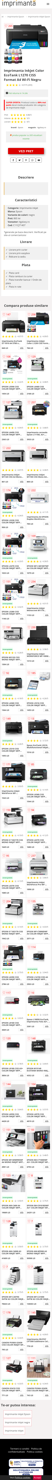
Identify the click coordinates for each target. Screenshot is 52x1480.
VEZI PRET (26, 151)
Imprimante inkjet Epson (39, 16)
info (21, 348)
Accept (37, 1477)
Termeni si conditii (19, 1448)
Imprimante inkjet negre (17, 1422)
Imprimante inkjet (14, 1430)
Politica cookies (35, 1451)
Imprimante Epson (15, 16)
